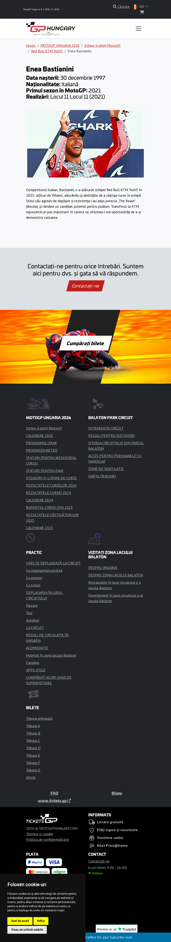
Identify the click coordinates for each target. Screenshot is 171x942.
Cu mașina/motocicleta (44, 570)
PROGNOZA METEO (41, 450)
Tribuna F (33, 762)
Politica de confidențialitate (47, 839)
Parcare (32, 605)
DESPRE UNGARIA (102, 567)
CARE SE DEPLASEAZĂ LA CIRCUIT (53, 563)
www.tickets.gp (54, 800)
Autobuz (32, 620)
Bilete (117, 793)
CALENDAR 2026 (39, 435)
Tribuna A (33, 725)
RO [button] (139, 6)
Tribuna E (33, 755)
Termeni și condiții (39, 834)
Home (30, 45)
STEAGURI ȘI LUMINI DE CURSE (51, 478)
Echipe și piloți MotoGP (103, 45)
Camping (32, 662)
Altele (31, 777)
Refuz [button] (41, 921)
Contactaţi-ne (85, 286)
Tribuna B (33, 733)
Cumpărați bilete (85, 343)
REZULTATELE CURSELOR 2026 (51, 485)
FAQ (54, 793)
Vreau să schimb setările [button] (27, 929)
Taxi (29, 612)
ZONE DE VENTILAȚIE (106, 468)
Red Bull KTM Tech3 (47, 51)
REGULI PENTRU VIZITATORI (111, 435)
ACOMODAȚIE (37, 648)
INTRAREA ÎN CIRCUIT (106, 428)
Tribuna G (33, 770)
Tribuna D (33, 748)
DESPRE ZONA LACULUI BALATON (115, 575)
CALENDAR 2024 (39, 500)
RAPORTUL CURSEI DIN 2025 (49, 507)
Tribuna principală (39, 718)
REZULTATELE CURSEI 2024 (48, 492)
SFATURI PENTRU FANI (44, 470)
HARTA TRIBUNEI (102, 476)
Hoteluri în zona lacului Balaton (51, 655)
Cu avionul (34, 577)
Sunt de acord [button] (20, 921)
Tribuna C (33, 740)
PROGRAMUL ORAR (41, 443)
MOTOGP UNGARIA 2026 (60, 45)
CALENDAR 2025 (39, 527)
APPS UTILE (35, 670)
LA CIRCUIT (35, 627)
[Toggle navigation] (138, 28)
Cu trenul (33, 585)
